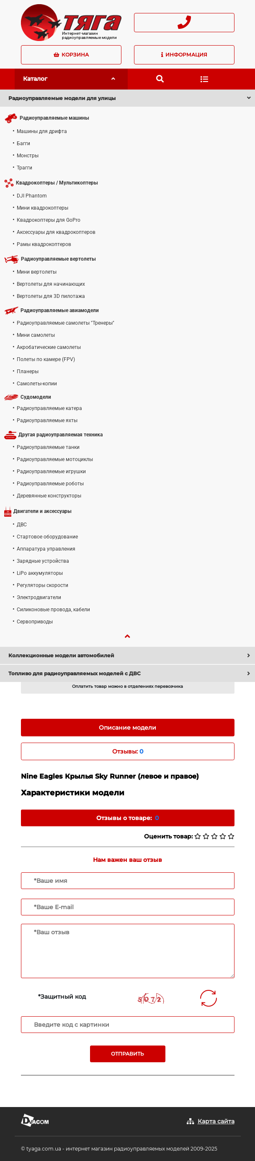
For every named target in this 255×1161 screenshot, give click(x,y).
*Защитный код (62, 996)
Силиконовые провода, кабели (53, 610)
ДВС (22, 525)
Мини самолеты (36, 335)
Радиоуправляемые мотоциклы (55, 459)
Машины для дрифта (42, 131)
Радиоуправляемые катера (49, 408)
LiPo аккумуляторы (40, 573)
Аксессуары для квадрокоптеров (56, 232)
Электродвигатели (39, 597)
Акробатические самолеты (49, 347)
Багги (23, 143)
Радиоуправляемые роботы (50, 484)
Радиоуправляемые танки (48, 447)
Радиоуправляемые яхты (47, 420)
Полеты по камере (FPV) (46, 359)
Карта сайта (216, 1121)
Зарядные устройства (43, 561)
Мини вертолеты (37, 272)
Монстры (28, 156)
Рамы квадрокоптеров (44, 244)
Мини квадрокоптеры (42, 208)
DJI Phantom (32, 196)
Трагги (24, 168)
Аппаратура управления (46, 549)
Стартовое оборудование (47, 537)
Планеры (28, 371)
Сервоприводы (35, 622)
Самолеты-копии (37, 384)
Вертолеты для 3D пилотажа (51, 296)
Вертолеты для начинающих (51, 284)
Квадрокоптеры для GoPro (48, 220)
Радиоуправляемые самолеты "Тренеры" (65, 323)
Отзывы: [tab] (127, 751)
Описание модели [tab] (127, 727)
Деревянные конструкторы (49, 496)
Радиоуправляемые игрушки (51, 471)
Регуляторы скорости (42, 585)
